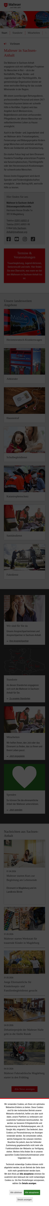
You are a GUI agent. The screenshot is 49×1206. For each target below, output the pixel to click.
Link (29, 1158)
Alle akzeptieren (32, 1192)
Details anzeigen (25, 1199)
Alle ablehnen (16, 1192)
